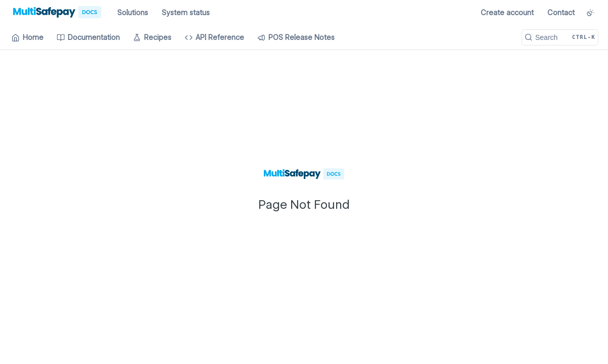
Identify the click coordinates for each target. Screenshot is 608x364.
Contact (561, 13)
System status (186, 13)
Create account (507, 13)
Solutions (132, 13)
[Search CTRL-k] (560, 37)
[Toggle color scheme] (590, 12)
